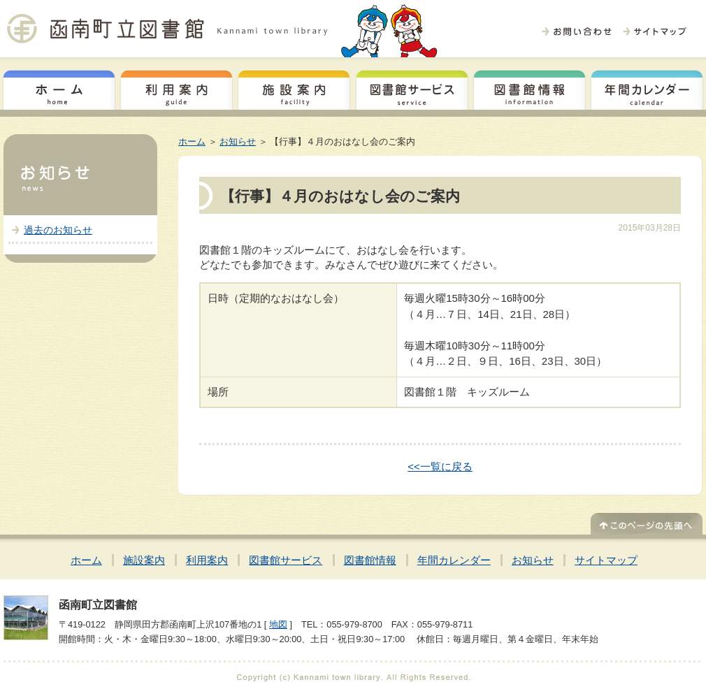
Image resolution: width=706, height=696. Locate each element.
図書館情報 (529, 88)
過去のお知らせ (58, 229)
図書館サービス (412, 88)
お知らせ (237, 141)
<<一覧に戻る (440, 466)
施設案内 (294, 88)
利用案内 (176, 88)
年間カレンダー (647, 88)
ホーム (59, 88)
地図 (278, 624)
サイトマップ (606, 560)
